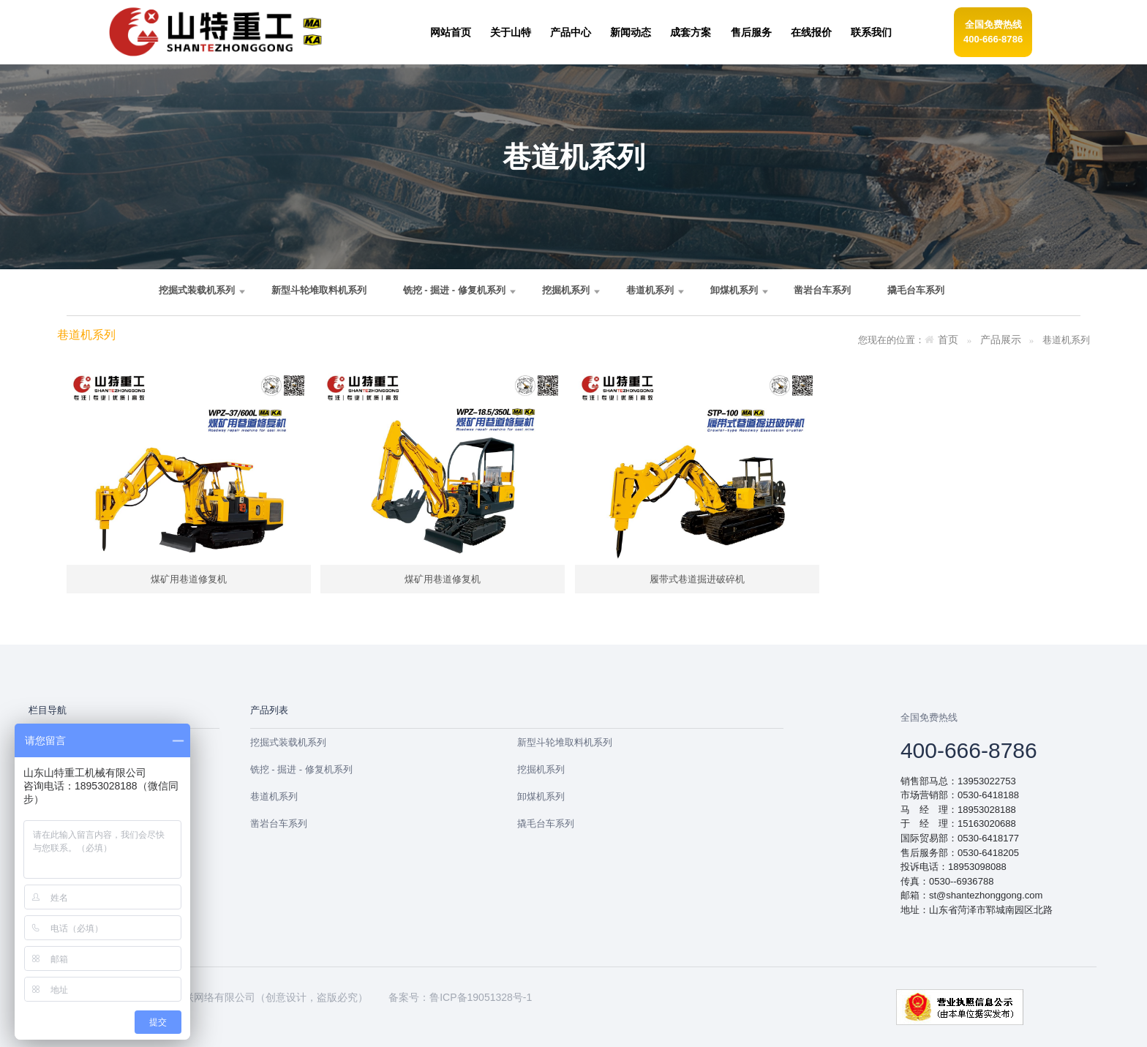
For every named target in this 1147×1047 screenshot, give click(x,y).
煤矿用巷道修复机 (189, 579)
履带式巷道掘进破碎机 (697, 579)
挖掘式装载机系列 (197, 290)
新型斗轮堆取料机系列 (318, 290)
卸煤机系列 (734, 290)
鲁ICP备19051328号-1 (480, 997)
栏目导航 (48, 710)
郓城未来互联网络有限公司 (193, 997)
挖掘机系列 (566, 290)
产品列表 (269, 710)
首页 (948, 339)
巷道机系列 (650, 290)
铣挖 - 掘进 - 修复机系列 (454, 290)
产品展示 (1000, 339)
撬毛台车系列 (915, 290)
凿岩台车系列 (822, 290)
